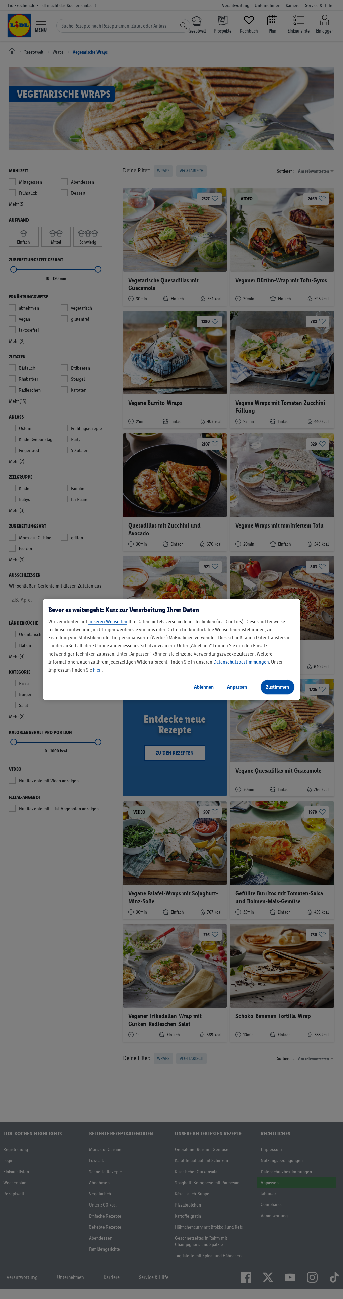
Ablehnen (204, 687)
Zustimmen (277, 687)
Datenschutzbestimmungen (241, 662)
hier (97, 670)
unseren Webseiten (107, 621)
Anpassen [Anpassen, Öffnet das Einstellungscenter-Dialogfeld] (237, 687)
